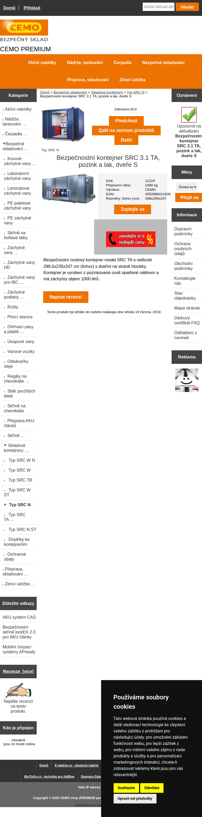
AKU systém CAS (19, 617)
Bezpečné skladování (70, 92)
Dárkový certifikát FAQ (187, 320)
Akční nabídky (42, 62)
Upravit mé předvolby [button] (135, 798)
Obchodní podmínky (183, 266)
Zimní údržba (133, 80)
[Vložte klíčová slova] (158, 7)
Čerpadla (122, 62)
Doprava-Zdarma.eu (95, 776)
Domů (9, 7)
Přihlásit (32, 7)
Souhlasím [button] (126, 788)
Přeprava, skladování (88, 80)
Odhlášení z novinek (185, 335)
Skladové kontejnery (107, 92)
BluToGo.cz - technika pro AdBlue (49, 776)
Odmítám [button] (151, 788)
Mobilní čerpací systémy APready (19, 649)
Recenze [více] (18, 671)
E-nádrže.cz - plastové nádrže (77, 765)
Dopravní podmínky (183, 231)
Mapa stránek (187, 308)
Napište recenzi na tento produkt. (18, 698)
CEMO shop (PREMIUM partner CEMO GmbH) (94, 798)
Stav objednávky (185, 295)
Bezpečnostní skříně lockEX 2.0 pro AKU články (19, 632)
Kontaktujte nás (185, 281)
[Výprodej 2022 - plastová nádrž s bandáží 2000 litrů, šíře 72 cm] (186, 380)
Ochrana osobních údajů (182, 248)
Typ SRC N (136, 92)
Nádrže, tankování (85, 62)
